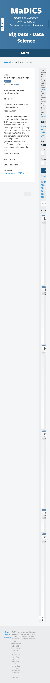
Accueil (7, 62)
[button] (43, 620)
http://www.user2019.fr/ (14, 173)
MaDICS (26, 10)
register (43, 116)
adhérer (43, 89)
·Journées (14, 85)
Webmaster (8, 637)
